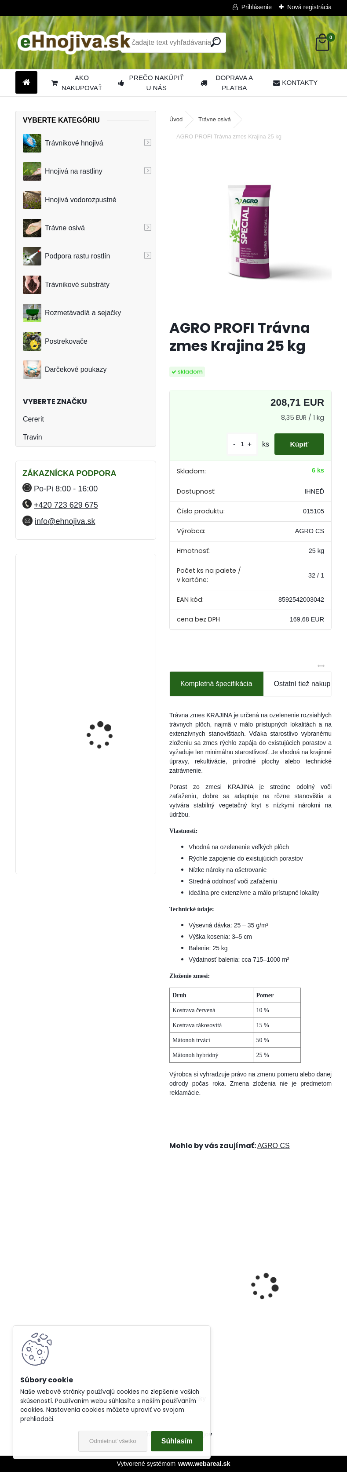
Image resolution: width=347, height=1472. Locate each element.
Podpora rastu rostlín (66, 256)
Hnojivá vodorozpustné (70, 200)
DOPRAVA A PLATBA (227, 82)
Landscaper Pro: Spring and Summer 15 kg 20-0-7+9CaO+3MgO (291, 1289)
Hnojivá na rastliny (62, 171)
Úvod (176, 119)
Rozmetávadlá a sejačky (72, 313)
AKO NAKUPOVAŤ (76, 82)
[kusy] (238, 444)
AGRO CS (273, 1145)
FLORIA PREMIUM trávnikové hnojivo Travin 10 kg (109, 602)
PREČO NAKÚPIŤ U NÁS (151, 82)
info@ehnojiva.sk (65, 521)
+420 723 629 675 (66, 505)
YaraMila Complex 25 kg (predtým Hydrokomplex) (108, 772)
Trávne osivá (54, 228)
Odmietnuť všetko (112, 1441)
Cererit (33, 419)
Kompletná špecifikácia (216, 683)
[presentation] (174, 1271)
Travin (32, 437)
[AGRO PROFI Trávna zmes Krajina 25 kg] (250, 231)
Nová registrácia (309, 7)
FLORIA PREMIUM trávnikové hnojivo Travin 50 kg (109, 699)
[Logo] (75, 43)
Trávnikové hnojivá (63, 143)
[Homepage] (26, 83)
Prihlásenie (256, 7)
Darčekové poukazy (65, 369)
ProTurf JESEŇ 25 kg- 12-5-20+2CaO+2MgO (203, 1289)
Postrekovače (55, 341)
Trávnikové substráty (66, 285)
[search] (216, 42)
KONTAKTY (295, 82)
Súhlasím (177, 1441)
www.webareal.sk (204, 1463)
